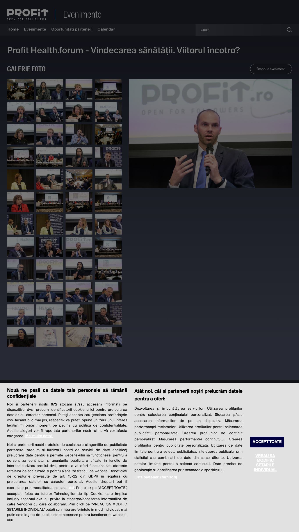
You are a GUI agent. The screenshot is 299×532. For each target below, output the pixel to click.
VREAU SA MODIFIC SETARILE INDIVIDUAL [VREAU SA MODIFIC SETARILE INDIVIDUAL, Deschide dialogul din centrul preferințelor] (265, 463)
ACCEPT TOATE (267, 442)
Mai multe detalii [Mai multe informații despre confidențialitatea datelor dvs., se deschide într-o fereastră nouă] (39, 436)
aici (71, 487)
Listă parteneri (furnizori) (155, 477)
